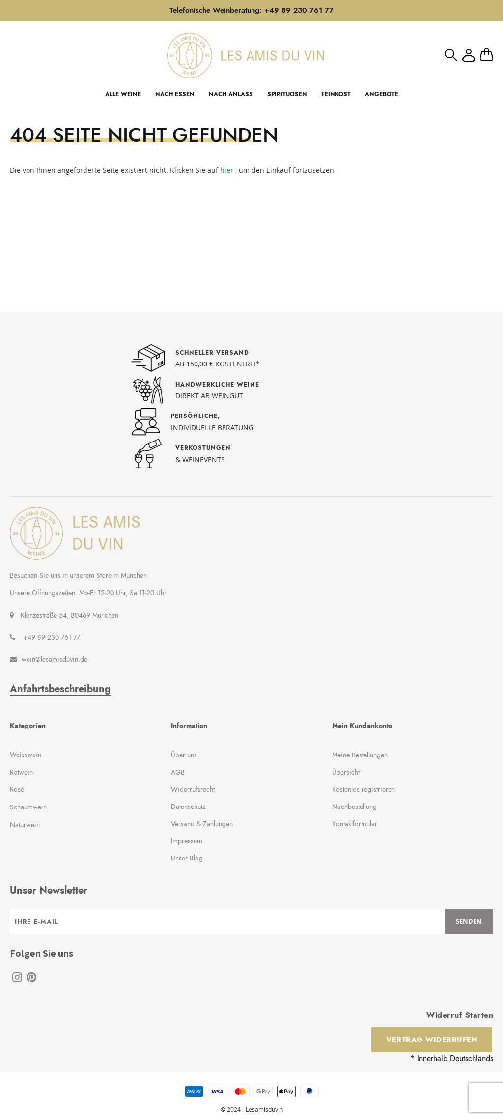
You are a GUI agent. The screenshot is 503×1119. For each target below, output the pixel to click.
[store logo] (245, 55)
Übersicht (346, 772)
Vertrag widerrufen (431, 1039)
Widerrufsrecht (193, 789)
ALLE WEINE (123, 94)
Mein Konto (468, 55)
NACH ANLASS (231, 94)
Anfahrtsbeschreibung (60, 689)
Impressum (186, 841)
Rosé (17, 789)
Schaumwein (28, 807)
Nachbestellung (354, 806)
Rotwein (21, 772)
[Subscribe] (469, 921)
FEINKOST (336, 94)
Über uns (184, 755)
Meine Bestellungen (360, 755)
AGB (178, 772)
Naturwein (25, 825)
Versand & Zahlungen (202, 824)
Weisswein (25, 754)
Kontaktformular (354, 824)
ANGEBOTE (381, 94)
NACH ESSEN (175, 94)
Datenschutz (188, 806)
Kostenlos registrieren (363, 789)
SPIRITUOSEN (287, 94)
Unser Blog (187, 858)
